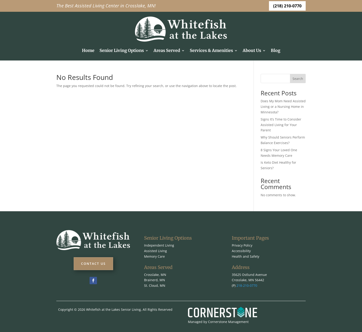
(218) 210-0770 (287, 6)
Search (298, 78)
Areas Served (167, 50)
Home (88, 50)
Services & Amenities (211, 50)
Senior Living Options (122, 50)
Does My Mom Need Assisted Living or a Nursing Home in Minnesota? (283, 106)
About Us (252, 50)
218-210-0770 (246, 285)
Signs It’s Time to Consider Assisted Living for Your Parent (281, 125)
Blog (275, 50)
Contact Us (93, 263)
